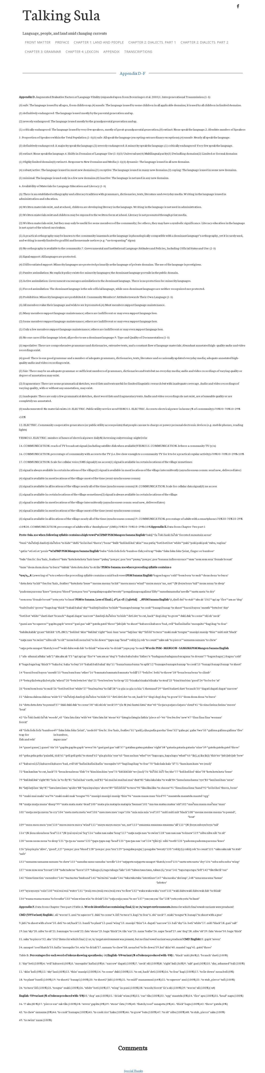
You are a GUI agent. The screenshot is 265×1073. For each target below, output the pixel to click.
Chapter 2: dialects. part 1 (152, 42)
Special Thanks (133, 1071)
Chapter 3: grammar (43, 51)
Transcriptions (138, 51)
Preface (62, 42)
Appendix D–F (132, 73)
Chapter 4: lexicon (82, 51)
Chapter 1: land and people (99, 42)
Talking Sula (61, 14)
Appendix (111, 51)
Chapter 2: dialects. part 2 (204, 42)
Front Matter (37, 42)
